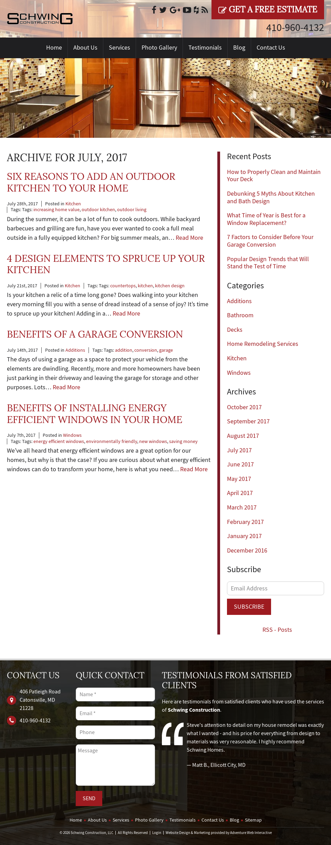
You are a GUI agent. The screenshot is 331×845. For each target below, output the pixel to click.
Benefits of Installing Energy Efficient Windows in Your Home (94, 414)
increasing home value (56, 209)
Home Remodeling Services (262, 344)
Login (156, 832)
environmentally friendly (111, 441)
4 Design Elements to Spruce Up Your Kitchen (106, 264)
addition (123, 350)
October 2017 (244, 407)
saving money (183, 441)
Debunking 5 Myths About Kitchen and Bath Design (271, 197)
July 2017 (239, 450)
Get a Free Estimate (267, 9)
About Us (85, 48)
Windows (72, 435)
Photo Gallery (159, 48)
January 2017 (244, 536)
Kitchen (73, 203)
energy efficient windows (58, 441)
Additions (75, 350)
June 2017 (240, 464)
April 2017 (240, 493)
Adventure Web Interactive (251, 832)
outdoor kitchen (98, 209)
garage (166, 350)
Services (119, 48)
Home (54, 48)
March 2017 (242, 508)
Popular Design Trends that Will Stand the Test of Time (268, 263)
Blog (239, 48)
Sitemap (253, 820)
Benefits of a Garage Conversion (95, 334)
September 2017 (248, 421)
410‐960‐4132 (295, 27)
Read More (189, 238)
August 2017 (243, 436)
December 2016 (247, 551)
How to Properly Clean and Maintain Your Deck (274, 176)
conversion (145, 350)
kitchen (145, 285)
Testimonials (205, 48)
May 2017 (239, 479)
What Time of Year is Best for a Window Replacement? (266, 219)
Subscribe (249, 607)
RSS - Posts (277, 630)
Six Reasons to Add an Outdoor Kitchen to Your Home (91, 182)
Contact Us (271, 48)
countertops (123, 285)
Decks (234, 330)
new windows (153, 441)
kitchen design (170, 285)
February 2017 (245, 522)
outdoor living (131, 209)
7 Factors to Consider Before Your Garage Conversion (270, 241)
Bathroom (240, 315)
